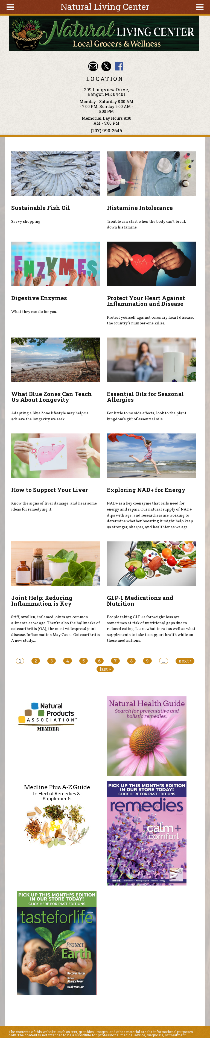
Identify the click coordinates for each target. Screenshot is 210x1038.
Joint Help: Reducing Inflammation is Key (41, 600)
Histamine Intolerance (140, 208)
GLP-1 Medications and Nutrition (140, 600)
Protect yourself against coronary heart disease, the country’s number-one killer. (150, 320)
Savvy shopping (25, 221)
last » (105, 669)
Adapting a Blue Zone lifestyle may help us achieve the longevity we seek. (50, 416)
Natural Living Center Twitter (106, 66)
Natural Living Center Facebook (119, 66)
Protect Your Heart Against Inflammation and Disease (146, 300)
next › (185, 661)
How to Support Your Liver (49, 490)
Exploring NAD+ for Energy (146, 490)
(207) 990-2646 (106, 130)
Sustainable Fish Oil (40, 208)
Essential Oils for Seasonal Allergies (145, 396)
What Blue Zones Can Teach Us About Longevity (51, 396)
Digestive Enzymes (39, 298)
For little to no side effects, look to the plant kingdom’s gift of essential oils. (146, 416)
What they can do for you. (34, 312)
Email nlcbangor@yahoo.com (93, 66)
